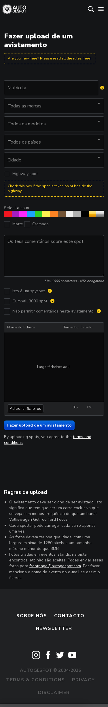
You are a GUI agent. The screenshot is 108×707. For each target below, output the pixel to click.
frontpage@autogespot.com (55, 566)
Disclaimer (54, 692)
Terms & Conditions (35, 680)
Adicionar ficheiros (25, 408)
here (86, 58)
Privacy (83, 680)
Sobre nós (31, 616)
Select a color (17, 208)
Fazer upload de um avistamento (39, 425)
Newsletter (54, 628)
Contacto (69, 616)
